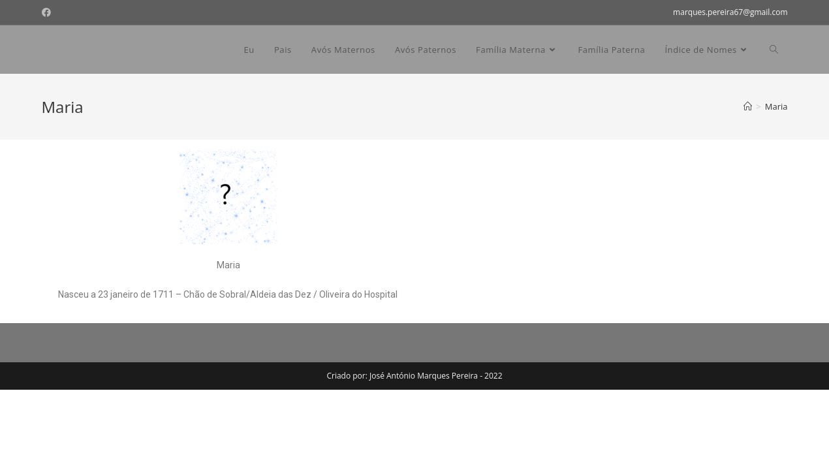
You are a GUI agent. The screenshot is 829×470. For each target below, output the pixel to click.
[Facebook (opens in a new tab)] (48, 12)
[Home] (747, 106)
